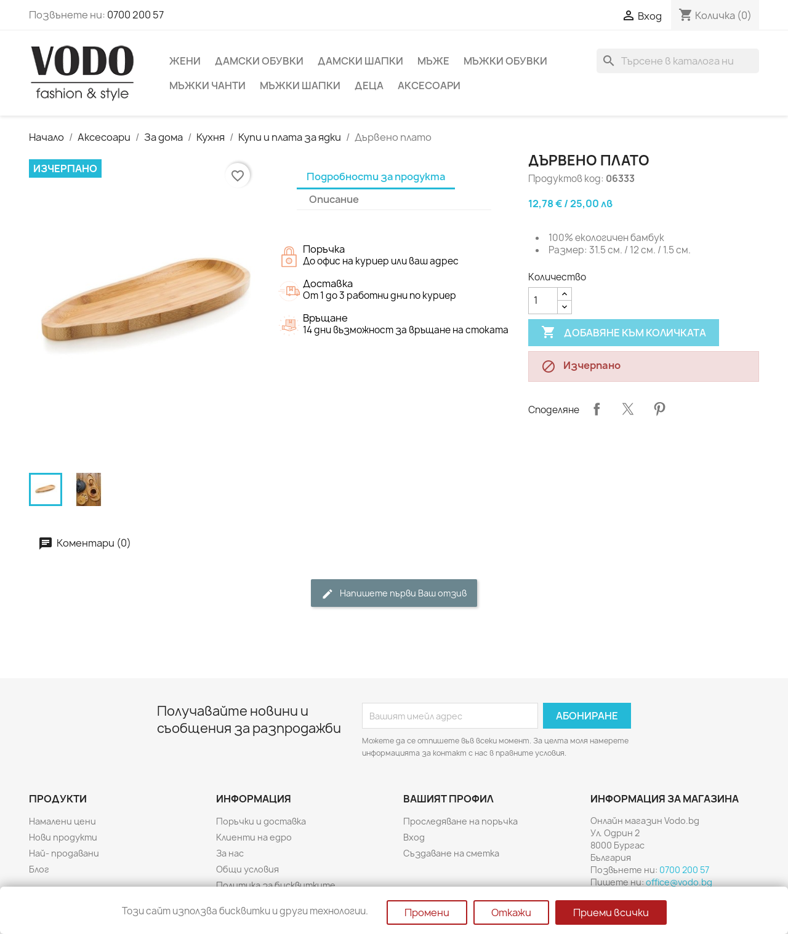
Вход (414, 837)
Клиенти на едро (254, 837)
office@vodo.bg (679, 882)
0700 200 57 (135, 15)
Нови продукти (63, 837)
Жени (185, 61)
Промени (426, 912)
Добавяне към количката (623, 333)
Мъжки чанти (207, 85)
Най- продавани (64, 853)
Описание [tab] (334, 199)
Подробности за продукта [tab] (376, 176)
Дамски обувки (259, 61)
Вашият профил (448, 798)
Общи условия (247, 869)
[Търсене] (678, 61)
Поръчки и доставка (261, 821)
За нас (230, 853)
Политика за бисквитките (276, 885)
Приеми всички (611, 912)
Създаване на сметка (451, 853)
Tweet (628, 409)
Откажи (511, 912)
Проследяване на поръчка (460, 821)
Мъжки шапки (300, 85)
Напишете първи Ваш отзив (394, 593)
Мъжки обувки (505, 61)
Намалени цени (62, 821)
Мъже (433, 61)
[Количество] (543, 300)
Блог (39, 869)
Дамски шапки (360, 61)
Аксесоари (429, 85)
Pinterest (659, 409)
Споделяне (596, 409)
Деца (369, 85)
